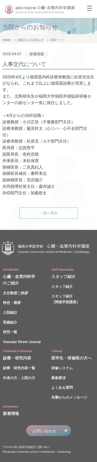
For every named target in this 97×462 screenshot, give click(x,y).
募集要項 (58, 378)
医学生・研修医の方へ (71, 358)
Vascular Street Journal (22, 342)
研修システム (62, 369)
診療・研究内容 (17, 358)
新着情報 (11, 414)
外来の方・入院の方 (19, 378)
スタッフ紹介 (63, 277)
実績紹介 (10, 323)
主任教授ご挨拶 (15, 294)
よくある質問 (62, 388)
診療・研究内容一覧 (19, 369)
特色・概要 (12, 303)
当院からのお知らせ (30, 40)
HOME (6, 40)
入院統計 (10, 313)
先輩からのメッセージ (69, 398)
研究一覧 (10, 333)
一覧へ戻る (49, 213)
